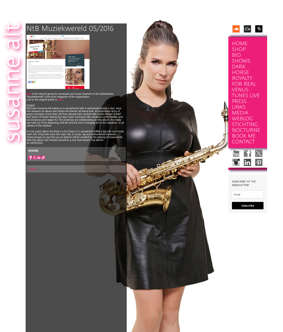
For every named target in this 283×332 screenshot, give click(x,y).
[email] (248, 194)
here (60, 99)
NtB (29, 93)
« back (32, 168)
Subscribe (247, 205)
